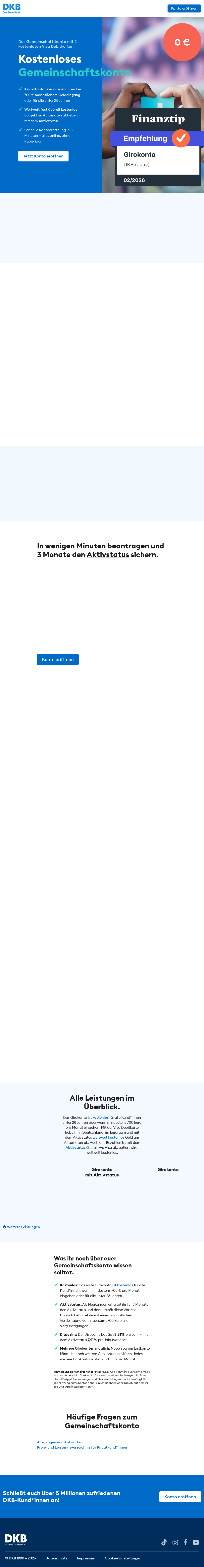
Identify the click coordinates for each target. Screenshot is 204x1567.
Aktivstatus (49, 121)
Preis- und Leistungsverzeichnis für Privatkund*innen (82, 1447)
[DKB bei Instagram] (175, 1542)
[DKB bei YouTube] (164, 1542)
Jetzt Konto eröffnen (43, 155)
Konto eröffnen (184, 8)
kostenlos (100, 1117)
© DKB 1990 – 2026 (20, 1558)
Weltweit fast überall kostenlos (50, 109)
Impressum (86, 1558)
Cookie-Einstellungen (123, 1558)
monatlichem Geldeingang (57, 95)
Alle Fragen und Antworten (60, 1442)
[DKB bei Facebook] (185, 1542)
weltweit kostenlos (108, 1137)
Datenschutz (56, 1558)
